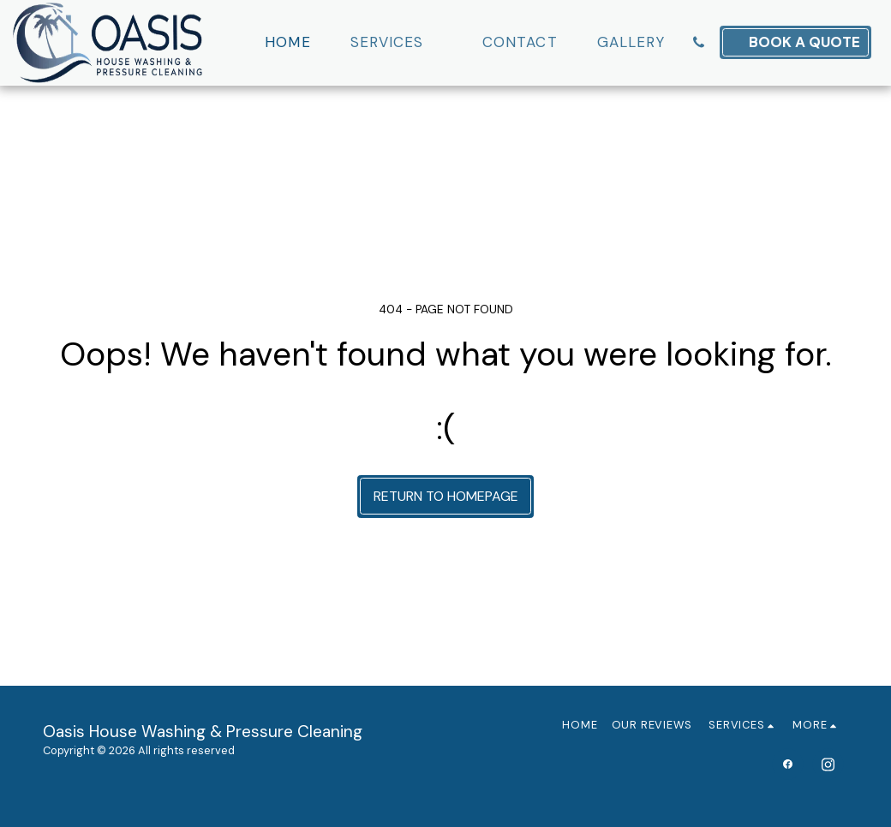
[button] (397, 42)
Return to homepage (446, 496)
